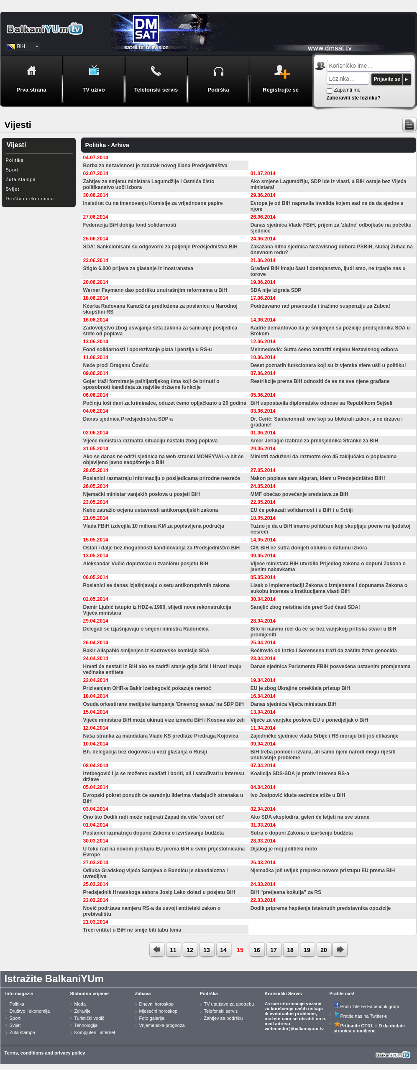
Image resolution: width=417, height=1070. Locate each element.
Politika (15, 160)
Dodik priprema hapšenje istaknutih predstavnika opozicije (321, 908)
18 (290, 950)
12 (190, 950)
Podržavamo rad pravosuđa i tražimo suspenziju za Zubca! (320, 306)
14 (223, 950)
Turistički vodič (89, 1018)
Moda (80, 1003)
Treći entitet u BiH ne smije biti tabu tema (132, 930)
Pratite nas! (342, 993)
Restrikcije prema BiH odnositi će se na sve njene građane (320, 381)
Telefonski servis (221, 1011)
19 (307, 950)
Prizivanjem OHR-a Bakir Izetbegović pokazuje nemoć (147, 688)
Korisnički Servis (283, 993)
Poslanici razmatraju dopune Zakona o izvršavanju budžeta (153, 833)
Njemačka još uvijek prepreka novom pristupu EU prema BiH (323, 870)
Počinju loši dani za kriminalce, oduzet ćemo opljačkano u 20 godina (164, 403)
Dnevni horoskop (156, 1003)
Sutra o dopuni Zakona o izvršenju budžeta (302, 833)
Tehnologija (86, 1025)
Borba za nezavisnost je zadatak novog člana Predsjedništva (155, 166)
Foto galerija (152, 1018)
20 (323, 950)
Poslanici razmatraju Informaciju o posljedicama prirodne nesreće (161, 478)
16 (256, 950)
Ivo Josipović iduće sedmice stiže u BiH (298, 795)
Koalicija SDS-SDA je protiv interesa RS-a (300, 773)
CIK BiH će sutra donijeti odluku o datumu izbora (309, 548)
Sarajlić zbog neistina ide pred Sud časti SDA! (305, 607)
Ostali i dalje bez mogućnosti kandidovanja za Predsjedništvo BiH (161, 548)
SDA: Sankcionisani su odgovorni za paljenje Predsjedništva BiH (160, 247)
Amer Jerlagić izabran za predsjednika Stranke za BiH (314, 441)
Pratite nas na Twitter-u (361, 1016)
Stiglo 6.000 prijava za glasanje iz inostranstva (138, 268)
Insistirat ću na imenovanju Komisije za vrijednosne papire (153, 203)
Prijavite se (387, 79)
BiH (21, 46)
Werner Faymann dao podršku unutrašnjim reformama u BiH (155, 290)
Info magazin (19, 993)
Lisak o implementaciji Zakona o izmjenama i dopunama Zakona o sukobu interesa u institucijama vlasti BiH (329, 588)
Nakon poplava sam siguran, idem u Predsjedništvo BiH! (318, 478)
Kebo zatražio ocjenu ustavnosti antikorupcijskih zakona (150, 510)
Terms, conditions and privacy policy (45, 1052)
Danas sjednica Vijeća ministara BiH (294, 704)
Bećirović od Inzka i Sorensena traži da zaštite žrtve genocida (324, 651)
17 (273, 950)
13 (206, 950)
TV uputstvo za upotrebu (229, 1003)
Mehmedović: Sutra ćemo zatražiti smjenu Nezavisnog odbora (324, 349)
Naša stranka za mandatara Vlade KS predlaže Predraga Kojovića (160, 736)
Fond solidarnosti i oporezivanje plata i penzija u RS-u (147, 349)
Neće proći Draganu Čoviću (116, 365)
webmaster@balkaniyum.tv (294, 1028)
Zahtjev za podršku (223, 1018)
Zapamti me (347, 90)
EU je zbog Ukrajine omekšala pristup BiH (300, 688)
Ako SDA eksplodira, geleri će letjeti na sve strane (310, 817)
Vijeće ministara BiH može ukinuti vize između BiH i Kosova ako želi (164, 720)
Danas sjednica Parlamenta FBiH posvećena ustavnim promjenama (331, 666)
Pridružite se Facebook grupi (366, 1006)
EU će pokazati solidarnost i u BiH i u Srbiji (302, 510)
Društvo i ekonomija (30, 198)
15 (240, 950)
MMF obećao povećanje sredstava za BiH (299, 494)
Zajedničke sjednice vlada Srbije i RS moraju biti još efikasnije (325, 736)
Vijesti (16, 144)
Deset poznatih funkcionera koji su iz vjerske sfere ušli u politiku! (328, 365)
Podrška (209, 993)
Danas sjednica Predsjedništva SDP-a (128, 419)
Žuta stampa (22, 1032)
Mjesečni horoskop (158, 1011)
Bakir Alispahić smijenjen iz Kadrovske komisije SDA (146, 651)
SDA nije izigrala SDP (276, 290)
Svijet (13, 189)
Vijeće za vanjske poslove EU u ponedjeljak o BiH (309, 720)
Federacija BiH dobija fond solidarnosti (130, 225)
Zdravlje (82, 1011)
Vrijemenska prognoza (162, 1025)
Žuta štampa (21, 179)
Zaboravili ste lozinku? (354, 98)
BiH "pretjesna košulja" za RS (286, 892)
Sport (12, 169)
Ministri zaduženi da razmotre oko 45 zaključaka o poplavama (324, 457)
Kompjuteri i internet (94, 1032)
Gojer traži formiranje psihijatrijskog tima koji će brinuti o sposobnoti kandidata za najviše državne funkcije (151, 384)
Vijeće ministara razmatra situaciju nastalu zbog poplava (150, 441)
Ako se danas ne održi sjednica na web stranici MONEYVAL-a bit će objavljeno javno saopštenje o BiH (163, 459)
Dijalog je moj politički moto (284, 849)
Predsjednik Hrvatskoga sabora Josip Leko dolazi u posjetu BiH (159, 892)
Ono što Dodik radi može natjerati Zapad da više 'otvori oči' (153, 817)
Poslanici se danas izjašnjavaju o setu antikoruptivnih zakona (156, 585)
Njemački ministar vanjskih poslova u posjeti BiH (141, 494)
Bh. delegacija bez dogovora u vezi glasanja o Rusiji (145, 752)
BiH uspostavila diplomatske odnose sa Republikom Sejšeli (321, 403)
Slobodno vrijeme (89, 993)
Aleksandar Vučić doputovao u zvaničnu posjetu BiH (146, 564)
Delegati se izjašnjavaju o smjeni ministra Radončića (146, 629)
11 (173, 950)
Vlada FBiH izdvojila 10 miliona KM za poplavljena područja (153, 526)
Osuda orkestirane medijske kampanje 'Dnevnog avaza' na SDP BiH (163, 704)
